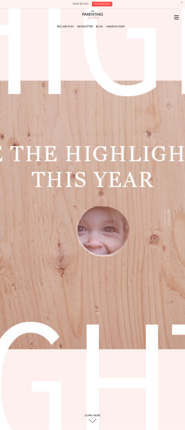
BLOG (99, 26)
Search (128, 26)
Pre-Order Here (102, 4)
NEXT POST (168, 217)
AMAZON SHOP (115, 26)
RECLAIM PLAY (65, 26)
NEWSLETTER (85, 26)
